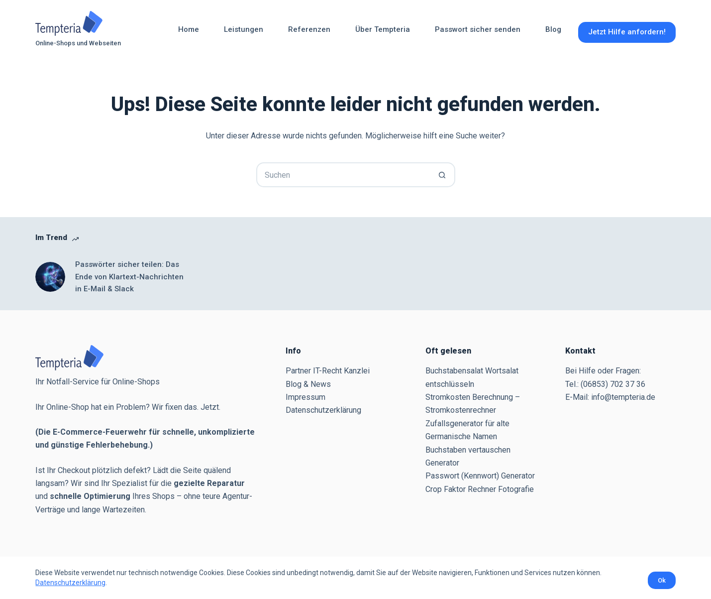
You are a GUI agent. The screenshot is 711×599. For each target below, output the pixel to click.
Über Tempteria (382, 29)
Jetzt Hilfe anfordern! (627, 31)
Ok (662, 580)
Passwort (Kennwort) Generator (480, 475)
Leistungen (243, 29)
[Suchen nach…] (343, 174)
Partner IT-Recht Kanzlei (328, 370)
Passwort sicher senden (477, 29)
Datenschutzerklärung (70, 583)
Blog (553, 29)
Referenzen (309, 29)
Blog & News (308, 384)
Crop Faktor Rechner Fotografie (479, 489)
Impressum (305, 397)
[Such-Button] (442, 174)
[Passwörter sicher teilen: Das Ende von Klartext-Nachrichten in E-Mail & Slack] (50, 277)
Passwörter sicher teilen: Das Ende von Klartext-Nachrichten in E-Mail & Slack (129, 277)
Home (188, 29)
